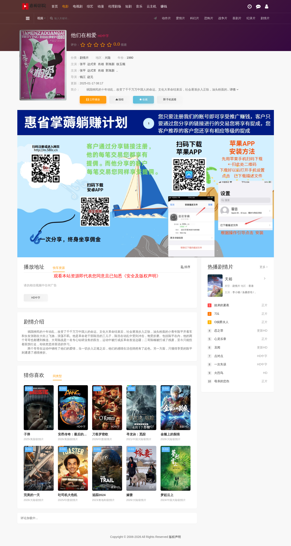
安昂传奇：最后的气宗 (74, 434)
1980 (130, 57)
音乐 (139, 6)
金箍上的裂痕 (170, 434)
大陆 (108, 57)
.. (117, 70)
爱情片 (180, 18)
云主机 (151, 6)
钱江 (83, 77)
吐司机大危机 (67, 495)
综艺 (90, 6)
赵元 (90, 77)
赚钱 (164, 6)
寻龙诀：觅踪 (136, 434)
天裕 (228, 279)
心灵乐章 (237, 339)
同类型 (57, 376)
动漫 (100, 6)
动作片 (166, 18)
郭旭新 (110, 64)
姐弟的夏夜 (237, 305)
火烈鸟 (237, 373)
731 (237, 314)
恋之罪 (237, 331)
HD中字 (35, 297)
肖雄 (101, 64)
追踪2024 (99, 495)
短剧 (128, 6)
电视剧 (78, 6)
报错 (120, 99)
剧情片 (265, 18)
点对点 (237, 356)
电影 (65, 6)
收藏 (143, 99)
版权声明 (175, 537)
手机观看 (169, 99)
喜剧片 (236, 18)
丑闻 (237, 347)
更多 (263, 267)
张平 (83, 64)
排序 (186, 267)
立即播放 (93, 99)
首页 (55, 6)
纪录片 (251, 18)
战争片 (222, 18)
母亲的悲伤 (237, 381)
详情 (234, 89)
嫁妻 (129, 495)
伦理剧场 (114, 6)
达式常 (91, 64)
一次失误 (237, 364)
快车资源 (59, 267)
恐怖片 (208, 18)
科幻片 (194, 18)
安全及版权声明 (141, 276)
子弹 (27, 434)
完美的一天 (32, 495)
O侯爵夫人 (237, 322)
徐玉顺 (120, 64)
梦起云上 (167, 495)
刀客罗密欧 (100, 434)
